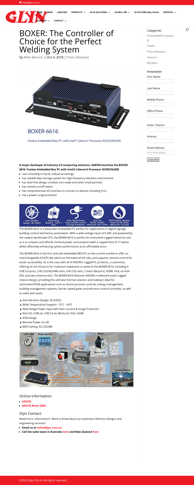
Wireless (152, 63)
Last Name (153, 88)
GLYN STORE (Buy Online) (146, 12)
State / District (156, 125)
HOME (40, 12)
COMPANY (41, 21)
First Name (153, 77)
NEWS (50, 12)
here (66, 432)
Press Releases (78, 57)
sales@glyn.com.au (49, 427)
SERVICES (168, 12)
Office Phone (155, 111)
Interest (152, 136)
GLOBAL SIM (121, 12)
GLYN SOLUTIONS (98, 12)
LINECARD (62, 12)
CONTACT (59, 21)
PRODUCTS (76, 12)
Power (151, 46)
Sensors (152, 57)
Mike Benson (33, 57)
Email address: (156, 148)
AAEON (26, 401)
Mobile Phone (155, 99)
